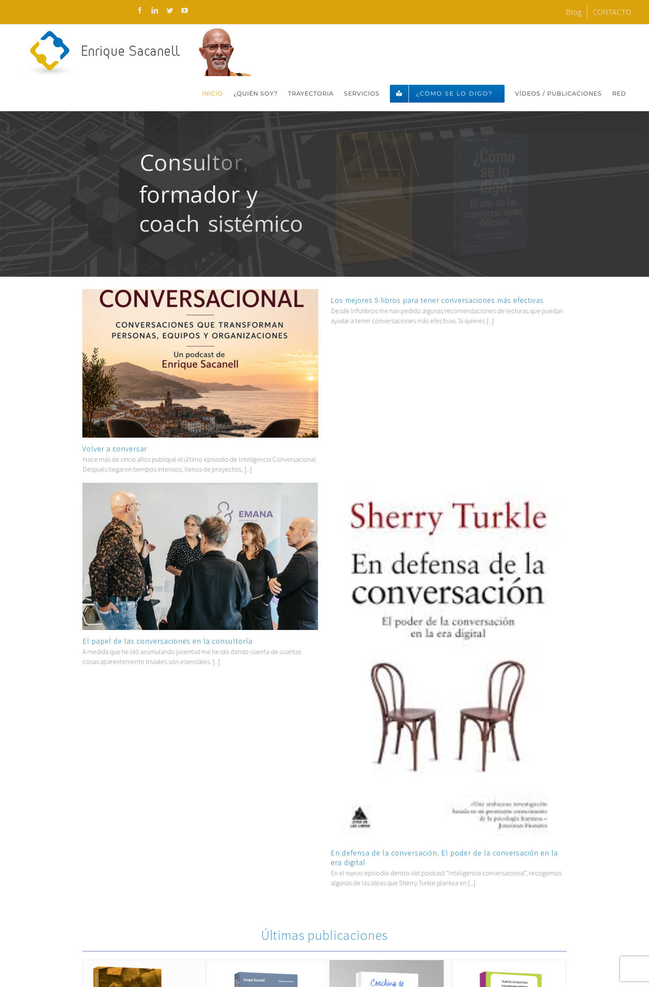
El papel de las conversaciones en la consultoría (167, 641)
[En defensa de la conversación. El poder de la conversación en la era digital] (449, 662)
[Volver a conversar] (200, 363)
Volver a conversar (114, 448)
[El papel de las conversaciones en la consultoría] (200, 556)
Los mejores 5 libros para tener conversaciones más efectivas (437, 300)
